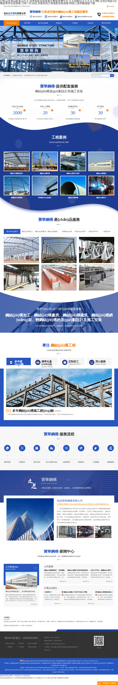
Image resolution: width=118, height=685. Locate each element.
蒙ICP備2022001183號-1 (50, 667)
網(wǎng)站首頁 (11, 23)
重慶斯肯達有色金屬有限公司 (66, 627)
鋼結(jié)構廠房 (40, 231)
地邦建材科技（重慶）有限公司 (47, 627)
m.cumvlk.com (85, 667)
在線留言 (110, 6)
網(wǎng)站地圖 (71, 667)
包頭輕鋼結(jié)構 (29, 75)
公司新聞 (48, 572)
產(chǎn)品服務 (43, 23)
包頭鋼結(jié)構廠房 (56, 669)
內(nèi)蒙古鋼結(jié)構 (41, 75)
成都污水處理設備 (26, 631)
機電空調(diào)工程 (82, 627)
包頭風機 (99, 627)
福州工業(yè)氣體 (22, 627)
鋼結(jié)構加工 (27, 231)
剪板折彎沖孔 (94, 231)
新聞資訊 (59, 23)
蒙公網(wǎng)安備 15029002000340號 (33, 667)
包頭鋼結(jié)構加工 (17, 75)
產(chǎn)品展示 (12, 231)
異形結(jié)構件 (80, 231)
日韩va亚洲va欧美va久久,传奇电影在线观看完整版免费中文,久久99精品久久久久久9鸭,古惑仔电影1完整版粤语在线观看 (34, 684)
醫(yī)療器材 (32, 627)
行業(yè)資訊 (50, 594)
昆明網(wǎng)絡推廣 (10, 627)
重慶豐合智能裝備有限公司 (12, 631)
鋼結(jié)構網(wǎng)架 (54, 231)
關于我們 (27, 23)
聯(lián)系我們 (106, 23)
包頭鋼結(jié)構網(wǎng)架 (77, 669)
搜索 (112, 75)
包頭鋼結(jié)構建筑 (66, 669)
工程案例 (75, 23)
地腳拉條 (107, 231)
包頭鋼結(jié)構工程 (46, 669)
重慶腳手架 (92, 627)
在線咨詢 (90, 23)
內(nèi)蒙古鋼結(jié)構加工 (34, 669)
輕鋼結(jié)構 (67, 231)
